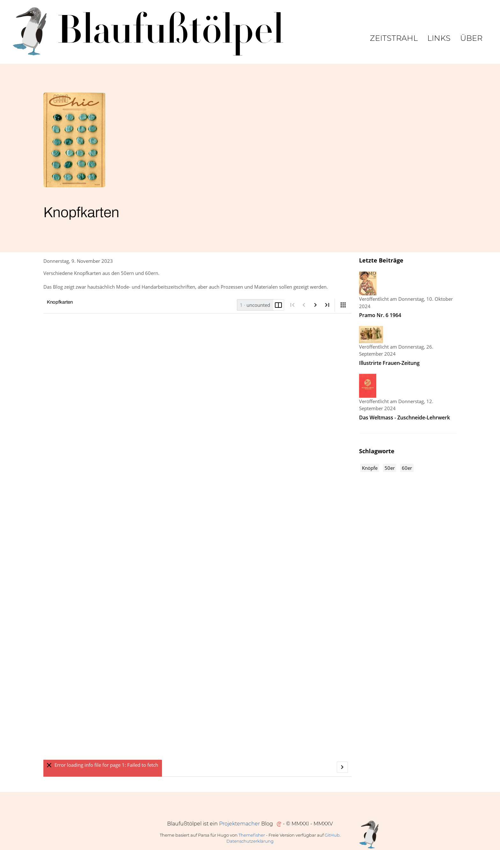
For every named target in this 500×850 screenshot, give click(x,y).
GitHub (332, 835)
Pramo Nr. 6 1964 (380, 315)
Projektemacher (239, 824)
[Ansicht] (343, 305)
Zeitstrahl (394, 38)
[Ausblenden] (49, 765)
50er (390, 468)
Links (439, 38)
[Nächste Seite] (315, 305)
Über (471, 38)
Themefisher (252, 835)
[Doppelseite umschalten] (278, 305)
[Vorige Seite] (304, 305)
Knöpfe (370, 468)
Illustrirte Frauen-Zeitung (389, 362)
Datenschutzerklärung (250, 841)
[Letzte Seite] (327, 305)
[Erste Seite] (292, 305)
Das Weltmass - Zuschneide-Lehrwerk (404, 417)
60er (407, 468)
